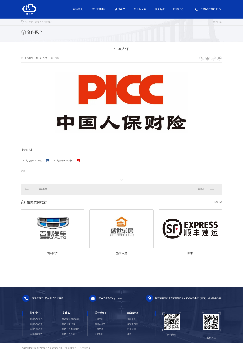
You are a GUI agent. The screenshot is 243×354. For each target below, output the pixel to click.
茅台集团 (43, 189)
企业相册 (99, 334)
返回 (217, 22)
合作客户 (120, 9)
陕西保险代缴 (68, 324)
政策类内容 (132, 324)
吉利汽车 (52, 253)
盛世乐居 (121, 253)
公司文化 (99, 319)
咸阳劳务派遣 (35, 324)
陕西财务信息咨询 (70, 319)
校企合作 (160, 9)
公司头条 (131, 319)
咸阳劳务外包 (35, 319)
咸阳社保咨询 (35, 329)
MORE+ (218, 202)
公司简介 (99, 329)
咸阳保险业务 (35, 334)
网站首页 (78, 9)
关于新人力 (140, 9)
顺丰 (190, 253)
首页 (37, 22)
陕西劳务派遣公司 (70, 329)
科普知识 (131, 329)
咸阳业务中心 (98, 9)
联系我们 (178, 9)
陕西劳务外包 (68, 334)
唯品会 (201, 189)
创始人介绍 (100, 324)
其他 (129, 334)
